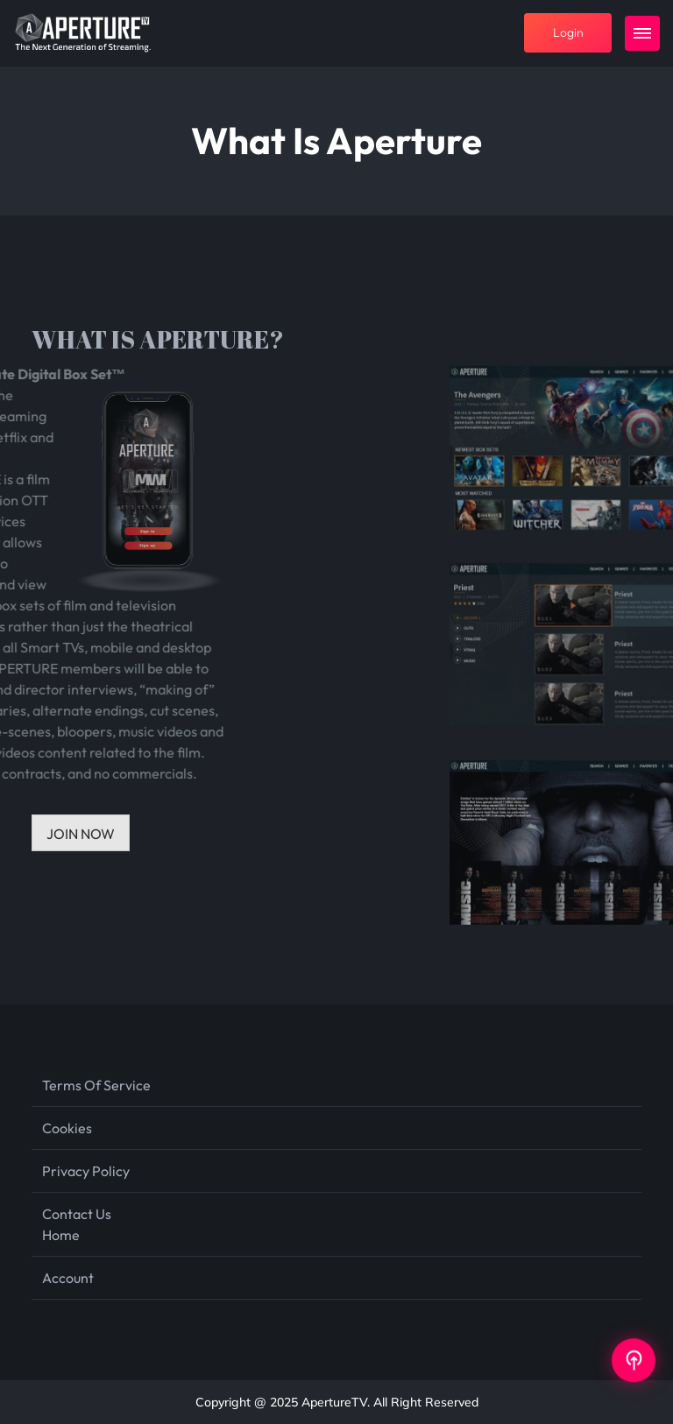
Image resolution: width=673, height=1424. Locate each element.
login (568, 32)
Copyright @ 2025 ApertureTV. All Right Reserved (336, 1402)
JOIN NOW (80, 833)
